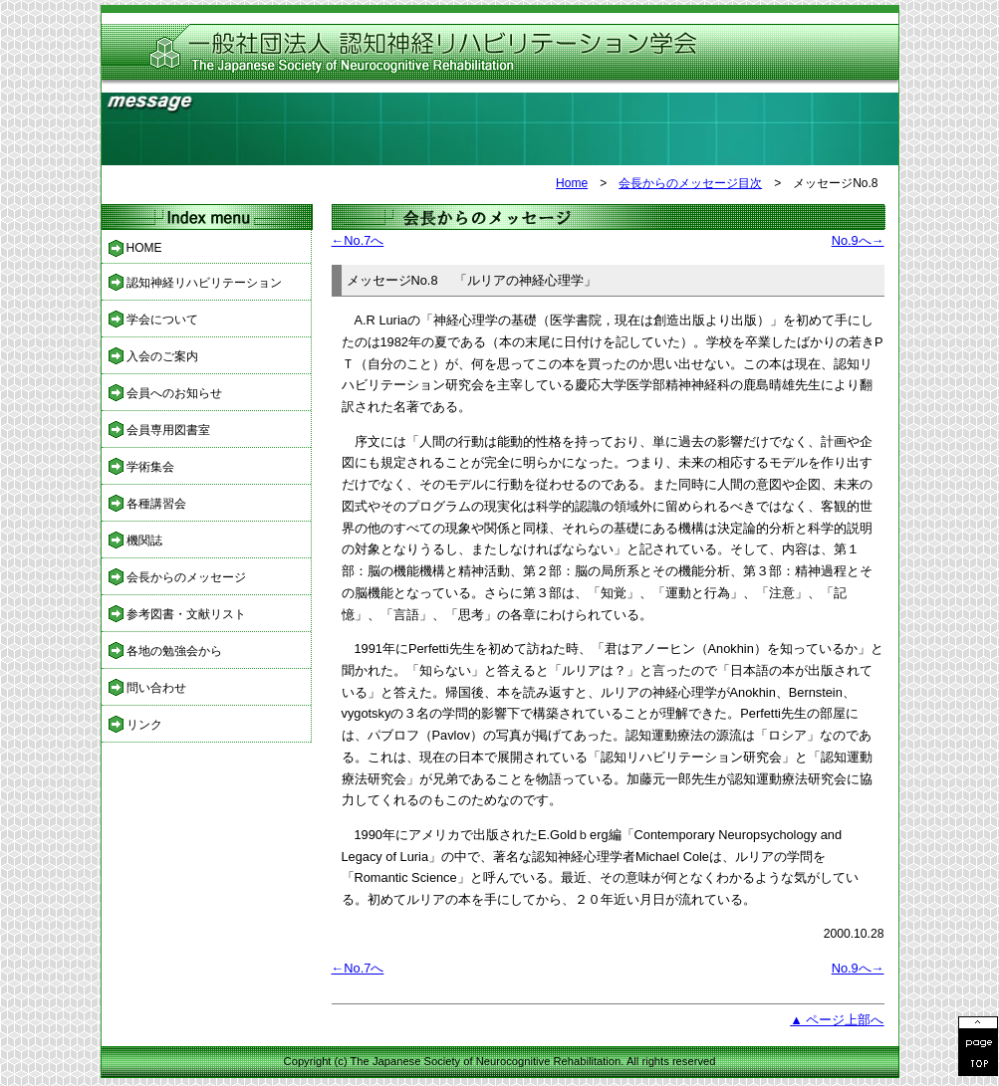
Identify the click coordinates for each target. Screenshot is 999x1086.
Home (572, 183)
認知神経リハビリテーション (204, 283)
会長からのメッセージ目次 (690, 183)
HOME (144, 248)
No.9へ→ (858, 240)
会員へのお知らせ (174, 393)
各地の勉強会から (174, 651)
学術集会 (150, 467)
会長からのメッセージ (186, 577)
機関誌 (144, 540)
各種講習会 (156, 504)
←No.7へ (358, 240)
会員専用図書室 (168, 430)
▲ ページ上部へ (836, 1019)
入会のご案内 (162, 356)
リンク (144, 725)
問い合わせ (156, 688)
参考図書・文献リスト (186, 614)
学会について (162, 319)
